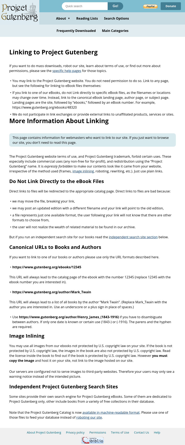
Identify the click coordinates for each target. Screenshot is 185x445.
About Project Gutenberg (44, 432)
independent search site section (133, 237)
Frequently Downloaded (76, 30)
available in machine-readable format (111, 412)
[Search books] (85, 6)
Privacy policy (75, 432)
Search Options (116, 18)
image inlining (83, 171)
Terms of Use (120, 432)
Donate (171, 6)
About (63, 18)
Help (157, 432)
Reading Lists (87, 18)
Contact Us (141, 432)
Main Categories (115, 30)
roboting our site (89, 417)
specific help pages (66, 71)
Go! (115, 6)
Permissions (97, 432)
